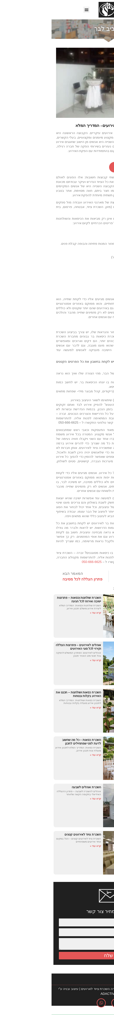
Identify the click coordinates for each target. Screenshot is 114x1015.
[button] (35, 10)
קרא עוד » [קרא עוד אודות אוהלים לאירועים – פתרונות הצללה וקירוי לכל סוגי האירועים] (43, 660)
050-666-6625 (40, 562)
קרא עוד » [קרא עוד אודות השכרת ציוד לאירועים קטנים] (43, 846)
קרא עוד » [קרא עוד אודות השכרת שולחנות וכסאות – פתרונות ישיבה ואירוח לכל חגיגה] (43, 612)
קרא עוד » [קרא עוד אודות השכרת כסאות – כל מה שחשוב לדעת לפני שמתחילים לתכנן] (43, 755)
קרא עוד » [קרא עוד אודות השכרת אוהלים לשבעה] (43, 798)
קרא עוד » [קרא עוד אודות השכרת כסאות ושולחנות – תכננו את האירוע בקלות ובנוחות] (43, 707)
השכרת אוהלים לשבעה (34, 787)
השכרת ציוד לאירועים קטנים (31, 834)
